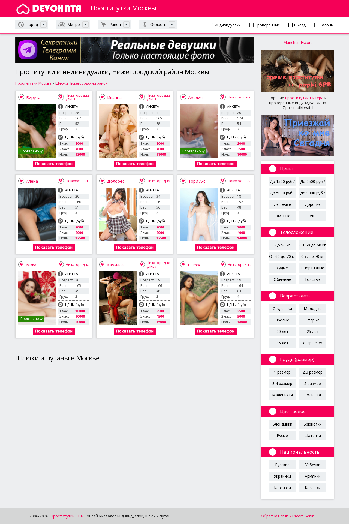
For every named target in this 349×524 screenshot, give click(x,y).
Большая (312, 394)
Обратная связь (276, 516)
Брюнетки (312, 424)
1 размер (282, 372)
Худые (282, 267)
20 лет (282, 331)
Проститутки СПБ (66, 516)
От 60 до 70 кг (282, 256)
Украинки (282, 476)
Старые (313, 320)
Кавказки (282, 487)
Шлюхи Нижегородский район (81, 83)
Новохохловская (241, 97)
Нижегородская (160, 181)
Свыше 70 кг (312, 256)
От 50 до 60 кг (312, 245)
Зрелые (282, 320)
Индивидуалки (225, 25)
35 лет (282, 342)
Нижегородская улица (79, 97)
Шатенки (312, 435)
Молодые (312, 308)
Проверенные (264, 25)
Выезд (297, 25)
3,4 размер (282, 383)
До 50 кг (282, 245)
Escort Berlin (303, 516)
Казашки (313, 487)
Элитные (282, 215)
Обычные (282, 279)
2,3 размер (313, 372)
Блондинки (282, 424)
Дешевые (282, 204)
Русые (282, 435)
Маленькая (282, 394)
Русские (282, 464)
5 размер (312, 383)
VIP (312, 215)
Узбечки (312, 464)
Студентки (282, 308)
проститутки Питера (304, 97)
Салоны (324, 25)
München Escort (297, 42)
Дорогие (313, 204)
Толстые (313, 279)
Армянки (313, 476)
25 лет (313, 331)
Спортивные (312, 267)
